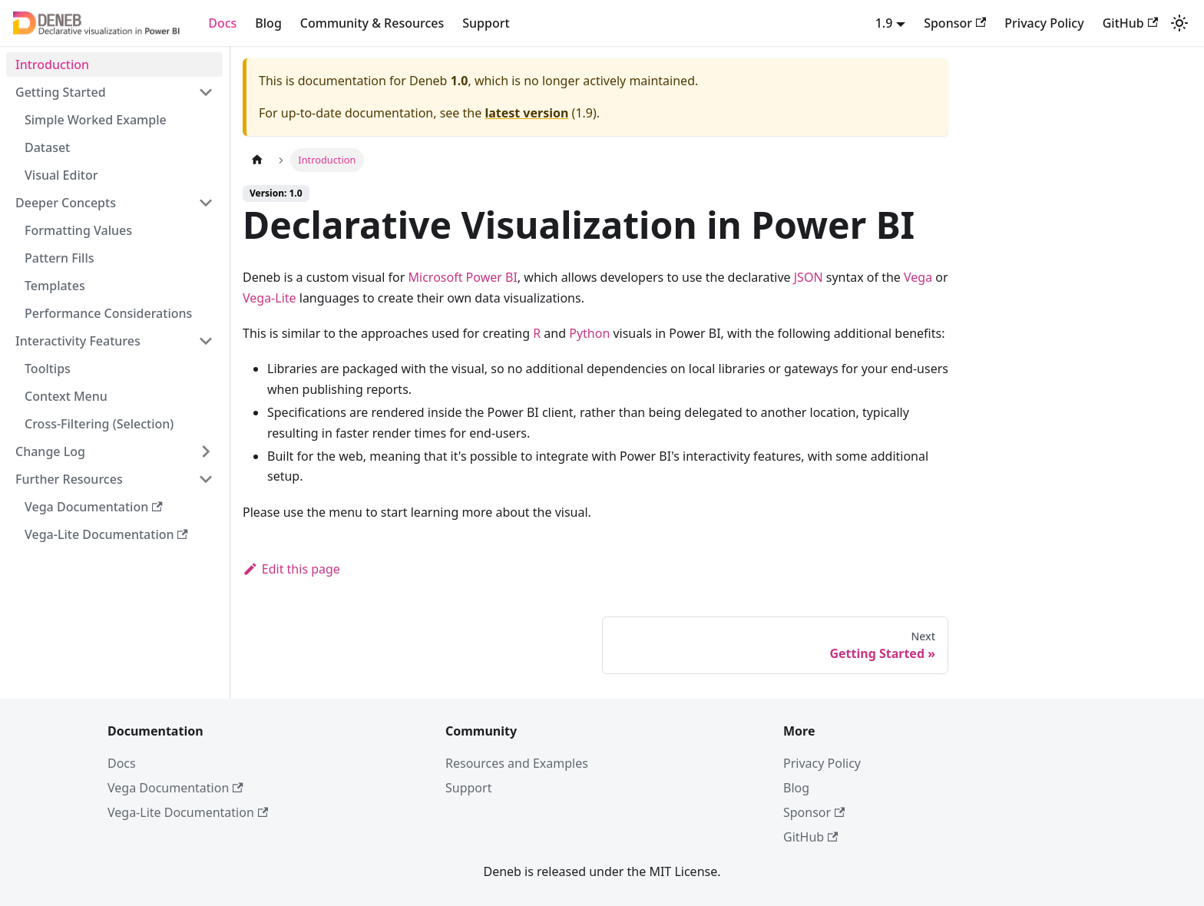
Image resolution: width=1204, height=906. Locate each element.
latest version (526, 112)
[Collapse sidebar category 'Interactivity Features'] (206, 341)
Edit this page (291, 568)
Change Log (50, 451)
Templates (55, 285)
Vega (918, 277)
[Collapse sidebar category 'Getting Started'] (206, 92)
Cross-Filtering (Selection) (99, 423)
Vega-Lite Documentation (106, 534)
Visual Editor (61, 175)
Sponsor (955, 23)
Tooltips (48, 368)
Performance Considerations (108, 313)
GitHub (1130, 23)
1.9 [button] (884, 23)
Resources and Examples (516, 763)
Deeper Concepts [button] (65, 202)
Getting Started (60, 92)
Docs (222, 23)
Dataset (47, 147)
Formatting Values (78, 230)
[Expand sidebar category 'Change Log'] (206, 451)
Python (589, 333)
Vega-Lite (269, 297)
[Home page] (257, 160)
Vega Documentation (94, 506)
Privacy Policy (1043, 23)
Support (485, 23)
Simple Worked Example (96, 119)
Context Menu (66, 396)
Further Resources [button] (69, 479)
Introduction (52, 64)
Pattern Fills (59, 258)
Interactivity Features (78, 340)
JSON (808, 277)
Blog (268, 23)
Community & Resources (372, 23)
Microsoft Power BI (463, 277)
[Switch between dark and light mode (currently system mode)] (1179, 23)
